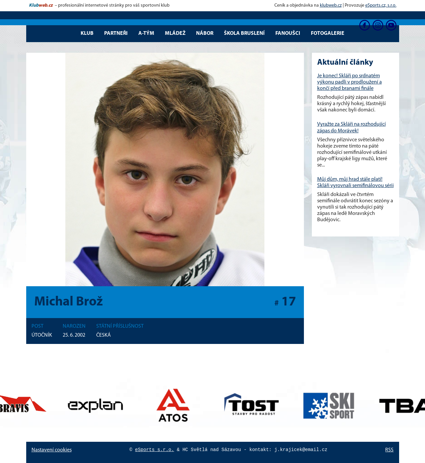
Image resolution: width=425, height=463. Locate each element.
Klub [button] (87, 33)
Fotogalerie (327, 33)
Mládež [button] (175, 33)
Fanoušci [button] (287, 33)
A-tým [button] (146, 33)
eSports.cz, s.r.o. (380, 5)
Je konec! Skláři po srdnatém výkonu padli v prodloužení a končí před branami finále (349, 82)
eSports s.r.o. (154, 449)
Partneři (116, 33)
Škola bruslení (244, 33)
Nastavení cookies (52, 450)
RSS (389, 450)
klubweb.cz (331, 5)
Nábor (204, 33)
